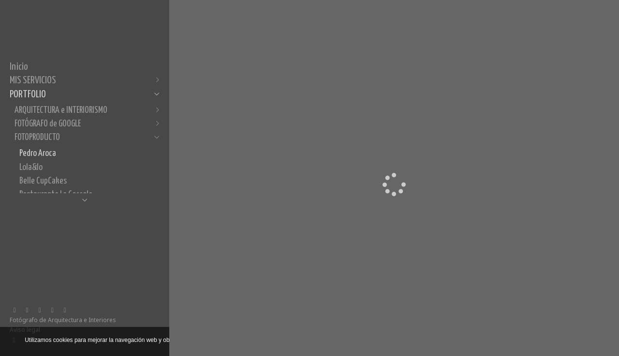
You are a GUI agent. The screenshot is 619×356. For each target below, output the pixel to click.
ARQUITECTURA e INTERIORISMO (61, 110)
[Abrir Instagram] (39, 310)
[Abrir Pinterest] (52, 310)
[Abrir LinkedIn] (27, 310)
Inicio (19, 67)
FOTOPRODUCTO (37, 137)
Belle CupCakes (43, 181)
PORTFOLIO (28, 94)
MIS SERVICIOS (33, 80)
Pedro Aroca (37, 153)
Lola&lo (31, 167)
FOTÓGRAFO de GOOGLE (48, 123)
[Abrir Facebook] (14, 310)
